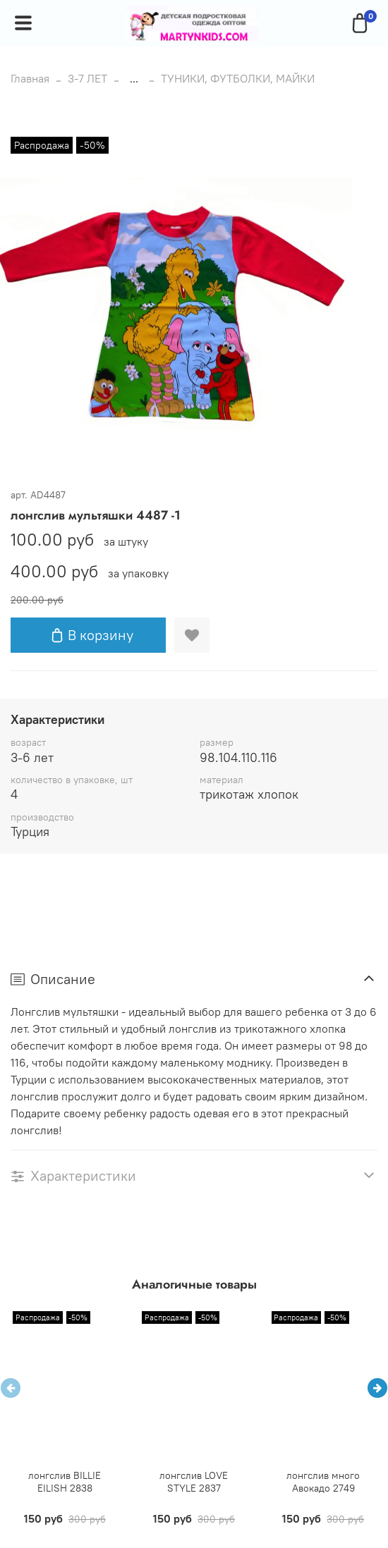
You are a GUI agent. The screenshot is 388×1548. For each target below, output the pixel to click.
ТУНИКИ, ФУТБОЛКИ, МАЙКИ (238, 78)
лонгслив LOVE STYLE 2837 (193, 1481)
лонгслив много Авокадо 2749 (323, 1481)
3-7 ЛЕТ (87, 78)
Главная (30, 78)
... (134, 78)
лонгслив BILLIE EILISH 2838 (64, 1481)
